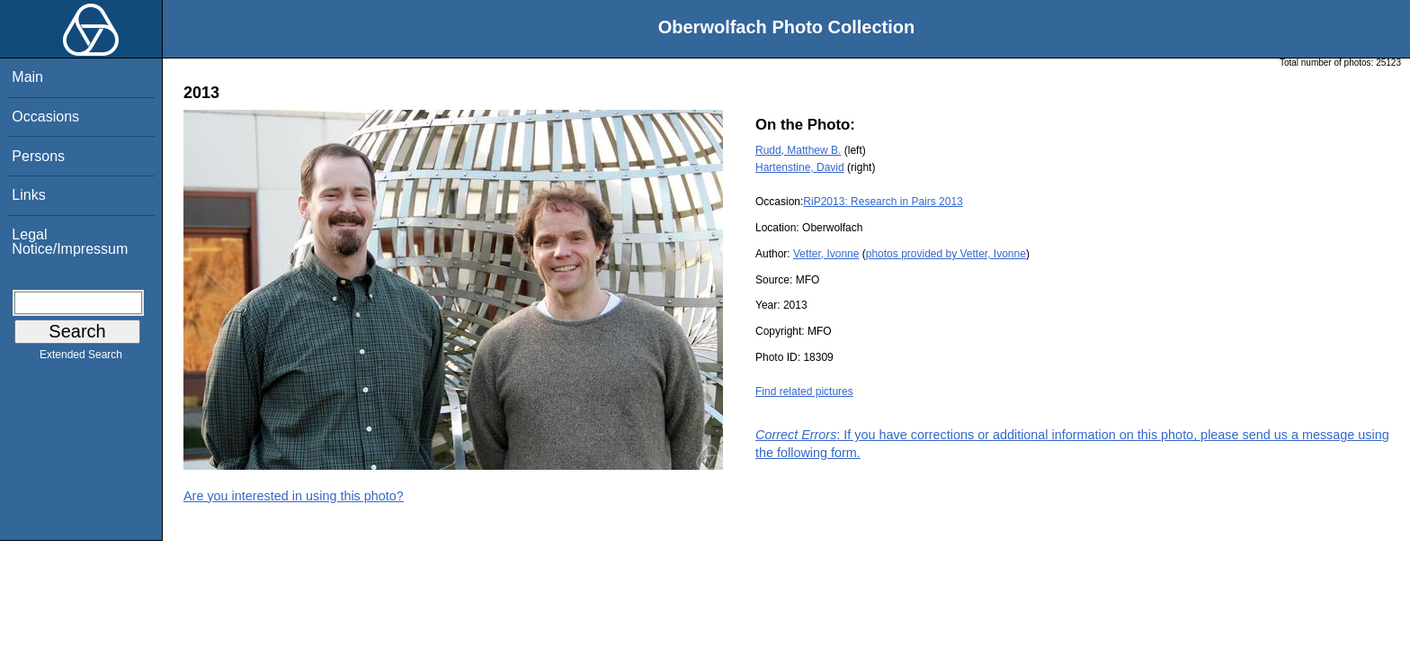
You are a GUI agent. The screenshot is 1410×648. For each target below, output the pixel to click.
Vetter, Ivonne (826, 254)
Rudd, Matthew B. (798, 150)
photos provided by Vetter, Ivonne (946, 254)
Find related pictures (804, 391)
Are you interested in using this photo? (293, 496)
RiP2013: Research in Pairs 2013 (882, 201)
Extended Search (81, 358)
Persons (38, 156)
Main (27, 77)
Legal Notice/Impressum (70, 241)
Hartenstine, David (799, 167)
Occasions (45, 116)
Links (28, 194)
